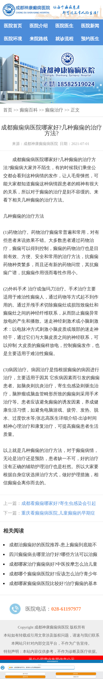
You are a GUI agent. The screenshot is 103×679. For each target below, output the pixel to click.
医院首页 (13, 25)
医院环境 (13, 38)
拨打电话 (25, 673)
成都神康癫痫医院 (52, 661)
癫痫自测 (75, 676)
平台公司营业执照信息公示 (52, 659)
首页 (7, 110)
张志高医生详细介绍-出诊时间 (66, 418)
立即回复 (76, 673)
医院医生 (64, 25)
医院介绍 (39, 25)
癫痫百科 (29, 110)
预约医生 (90, 38)
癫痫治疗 (54, 110)
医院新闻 (90, 25)
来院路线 (39, 38)
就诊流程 (64, 38)
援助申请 (25, 676)
